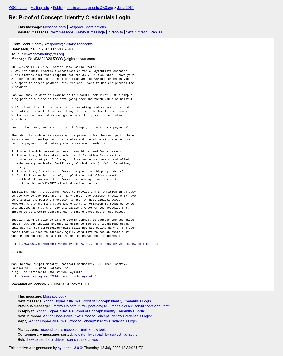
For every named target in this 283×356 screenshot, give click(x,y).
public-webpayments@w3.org (90, 8)
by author (131, 334)
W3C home (18, 8)
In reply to (115, 32)
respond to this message (59, 329)
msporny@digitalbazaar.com (68, 44)
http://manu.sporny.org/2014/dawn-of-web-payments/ (53, 276)
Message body (54, 27)
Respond (76, 27)
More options (96, 27)
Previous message (90, 32)
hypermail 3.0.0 (70, 348)
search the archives (82, 339)
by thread (95, 334)
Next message (62, 32)
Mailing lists (40, 8)
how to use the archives (46, 339)
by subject (113, 334)
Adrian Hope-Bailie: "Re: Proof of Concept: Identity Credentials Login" (97, 301)
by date (79, 334)
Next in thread (137, 32)
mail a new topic (94, 329)
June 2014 (125, 8)
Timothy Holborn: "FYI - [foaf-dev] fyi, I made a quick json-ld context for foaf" (110, 306)
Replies (156, 32)
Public (58, 8)
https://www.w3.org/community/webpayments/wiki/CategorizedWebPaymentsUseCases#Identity (84, 244)
